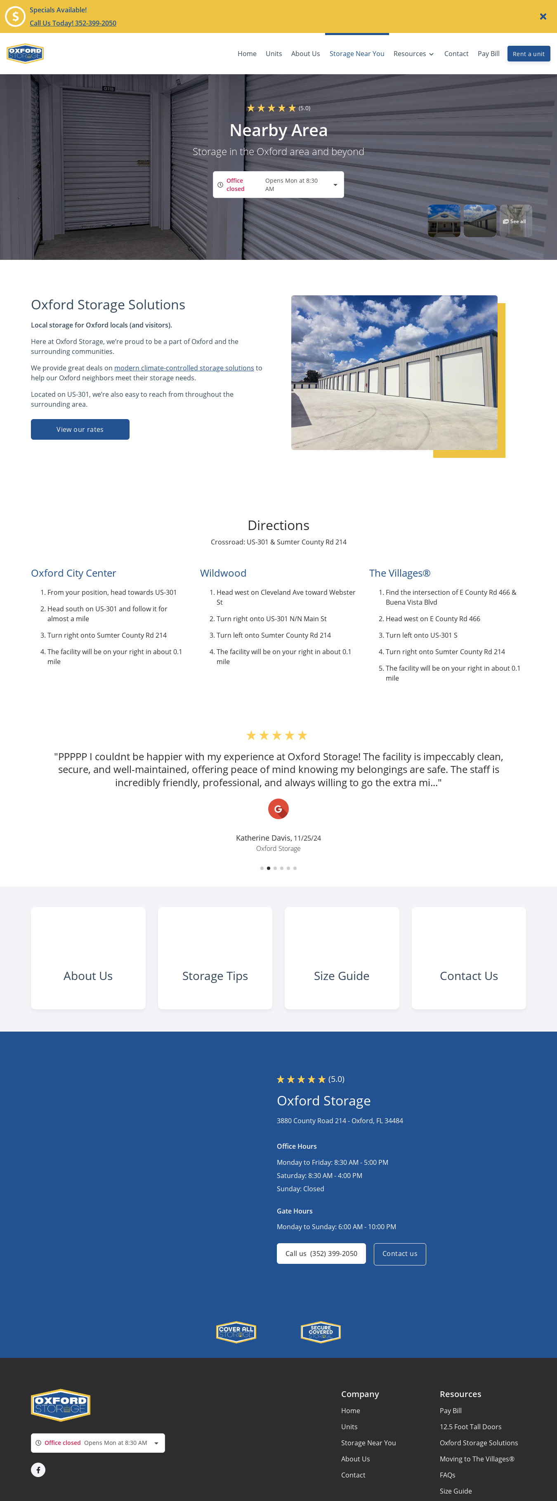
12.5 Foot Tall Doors (471, 1436)
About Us (355, 1468)
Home (350, 1420)
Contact (353, 1484)
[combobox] (278, 184)
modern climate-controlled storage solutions (184, 367)
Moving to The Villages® (477, 1468)
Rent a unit (529, 54)
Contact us (402, 1263)
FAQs (448, 1484)
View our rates (80, 429)
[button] (444, 221)
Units (349, 1436)
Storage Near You (368, 1452)
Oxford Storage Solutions (479, 1452)
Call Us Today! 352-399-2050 (73, 23)
